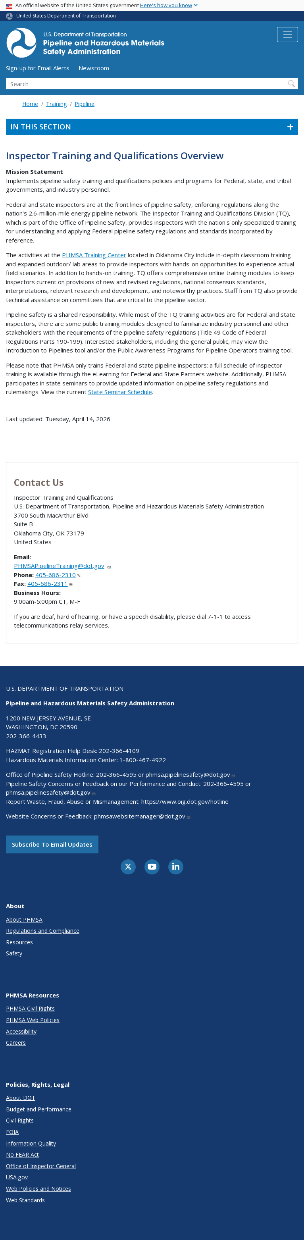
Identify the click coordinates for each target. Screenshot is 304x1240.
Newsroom (94, 68)
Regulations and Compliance (42, 930)
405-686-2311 (50, 583)
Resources (19, 942)
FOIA (12, 1132)
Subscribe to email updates (52, 844)
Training (56, 104)
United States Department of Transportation (66, 15)
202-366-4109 (119, 751)
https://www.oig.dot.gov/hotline (185, 801)
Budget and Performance (38, 1109)
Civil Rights (20, 1120)
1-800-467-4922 (142, 760)
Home (30, 104)
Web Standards (25, 1200)
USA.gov (17, 1177)
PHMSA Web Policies (33, 1020)
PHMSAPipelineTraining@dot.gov (63, 566)
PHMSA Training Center (94, 255)
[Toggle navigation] (287, 34)
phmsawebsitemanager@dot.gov (142, 816)
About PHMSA (24, 919)
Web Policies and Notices (38, 1188)
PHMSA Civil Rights (30, 1008)
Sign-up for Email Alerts (37, 68)
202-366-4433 (26, 736)
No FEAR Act (22, 1154)
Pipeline (84, 104)
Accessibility (21, 1031)
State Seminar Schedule (120, 392)
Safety (14, 953)
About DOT (20, 1097)
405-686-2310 (58, 575)
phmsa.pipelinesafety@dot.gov (191, 774)
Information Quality (31, 1143)
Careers (16, 1042)
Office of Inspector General (41, 1166)
